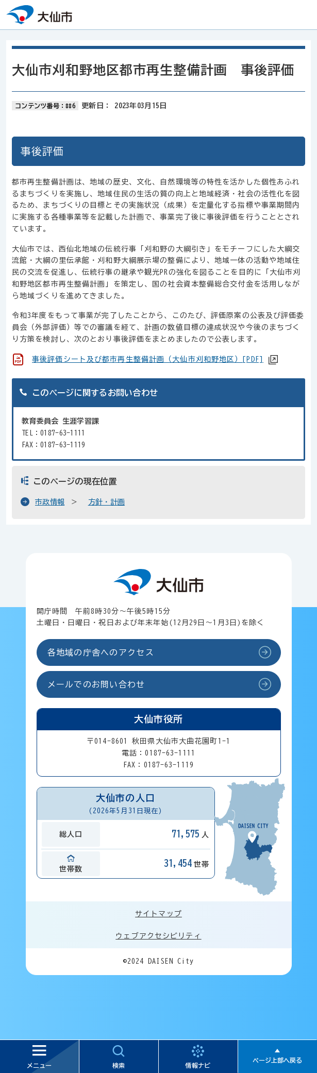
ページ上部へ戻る (277, 1060)
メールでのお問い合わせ (96, 684)
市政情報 (49, 502)
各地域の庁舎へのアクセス (100, 652)
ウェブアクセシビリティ (158, 936)
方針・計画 (106, 502)
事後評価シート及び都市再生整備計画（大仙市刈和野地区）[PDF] (147, 359)
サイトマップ (158, 913)
